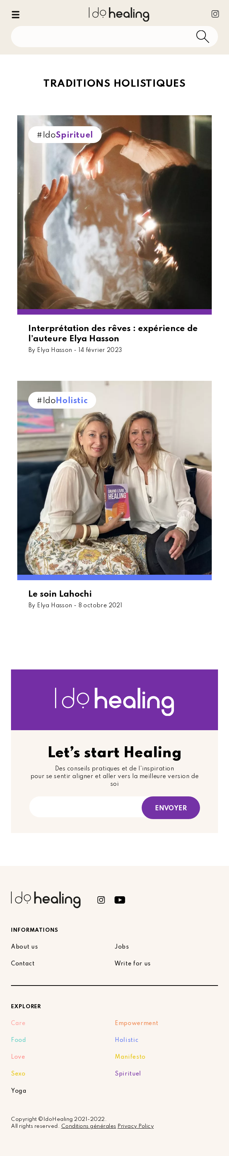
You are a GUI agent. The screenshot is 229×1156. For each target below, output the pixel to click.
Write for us (132, 964)
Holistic (126, 1040)
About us (24, 947)
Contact (23, 964)
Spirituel (128, 1074)
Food (18, 1040)
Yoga (19, 1091)
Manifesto (130, 1057)
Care (18, 1023)
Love (18, 1057)
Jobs (121, 947)
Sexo (18, 1074)
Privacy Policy (135, 1126)
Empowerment (136, 1023)
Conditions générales (88, 1126)
